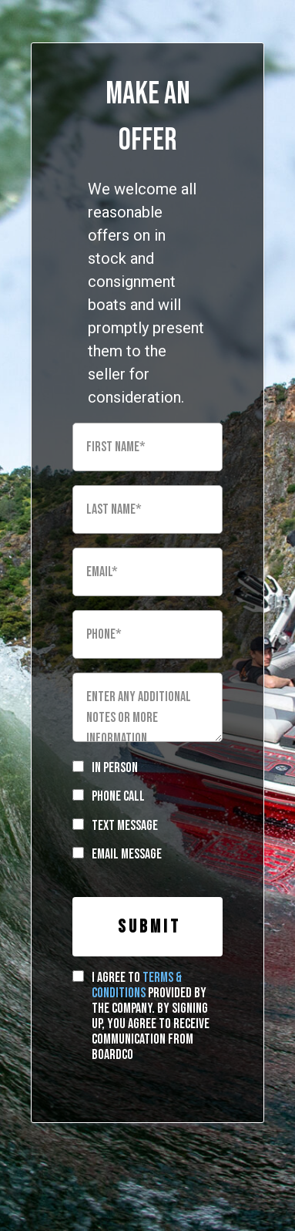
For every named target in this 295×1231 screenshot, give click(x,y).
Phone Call (118, 796)
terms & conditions (137, 985)
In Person (115, 768)
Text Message (125, 826)
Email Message (127, 854)
